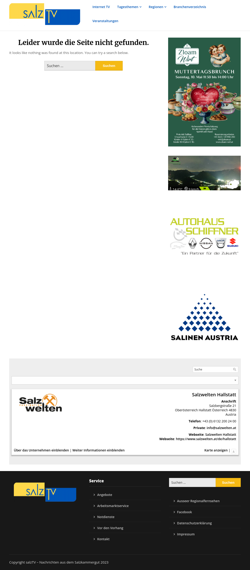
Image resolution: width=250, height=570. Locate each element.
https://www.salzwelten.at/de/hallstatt (206, 439)
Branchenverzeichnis (190, 7)
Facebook (184, 512)
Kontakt (103, 539)
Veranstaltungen (105, 21)
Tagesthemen (127, 7)
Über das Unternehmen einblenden (41, 450)
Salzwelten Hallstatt (220, 434)
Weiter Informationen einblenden (98, 450)
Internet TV (101, 7)
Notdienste (105, 517)
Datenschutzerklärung (194, 523)
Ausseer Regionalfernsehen (198, 501)
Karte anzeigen (216, 450)
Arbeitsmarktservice (113, 506)
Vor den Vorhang (110, 528)
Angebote (104, 494)
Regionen (156, 7)
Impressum (186, 534)
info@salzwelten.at (221, 428)
